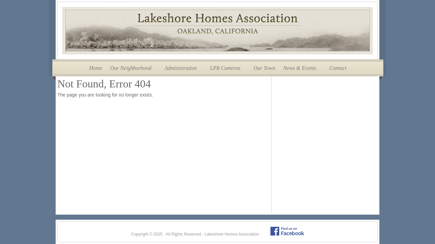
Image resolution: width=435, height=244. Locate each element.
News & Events (299, 68)
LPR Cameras (225, 68)
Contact (338, 68)
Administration (181, 68)
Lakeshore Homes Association (217, 30)
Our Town (264, 68)
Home (95, 68)
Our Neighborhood (130, 68)
